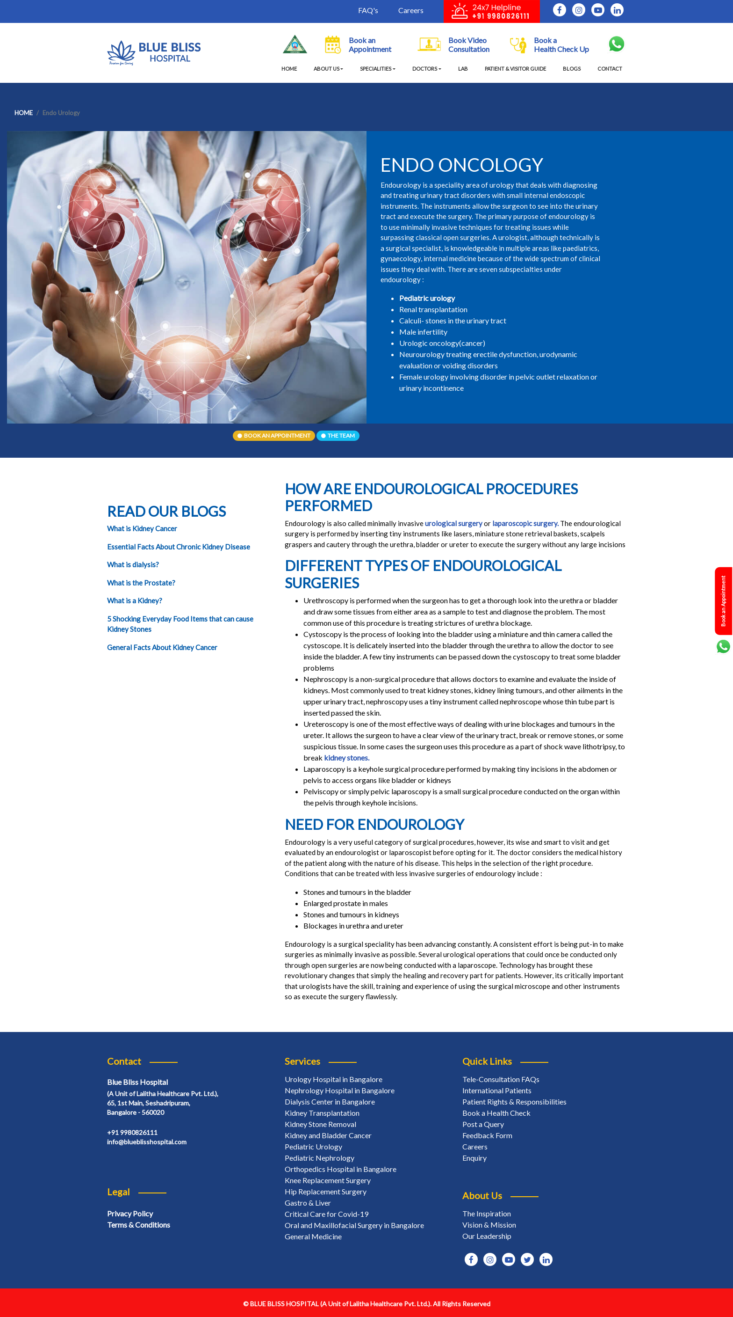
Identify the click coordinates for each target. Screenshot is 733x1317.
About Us (326, 69)
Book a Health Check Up (549, 44)
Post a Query (483, 1123)
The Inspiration (486, 1213)
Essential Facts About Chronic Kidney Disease (178, 546)
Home (23, 113)
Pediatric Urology (313, 1146)
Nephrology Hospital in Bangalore (340, 1090)
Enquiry (474, 1157)
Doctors (424, 69)
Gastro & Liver (308, 1202)
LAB (463, 69)
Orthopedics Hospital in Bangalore (340, 1168)
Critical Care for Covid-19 (326, 1213)
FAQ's (368, 10)
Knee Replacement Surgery (328, 1180)
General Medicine (313, 1236)
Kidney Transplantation (322, 1112)
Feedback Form (487, 1135)
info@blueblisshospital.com (147, 1142)
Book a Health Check (496, 1112)
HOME (291, 69)
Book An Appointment (273, 435)
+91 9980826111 (132, 1132)
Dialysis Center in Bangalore (330, 1101)
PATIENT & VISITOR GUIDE (515, 69)
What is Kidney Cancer (142, 528)
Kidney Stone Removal (320, 1123)
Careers (411, 10)
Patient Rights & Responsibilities (514, 1101)
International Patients (497, 1090)
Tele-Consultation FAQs (500, 1079)
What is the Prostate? (141, 582)
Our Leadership (486, 1235)
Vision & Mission (489, 1224)
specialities (375, 69)
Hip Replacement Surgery (325, 1191)
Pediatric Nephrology (319, 1157)
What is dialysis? (133, 564)
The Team (338, 435)
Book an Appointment (358, 44)
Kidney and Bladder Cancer (328, 1135)
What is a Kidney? (134, 600)
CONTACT (609, 69)
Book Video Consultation (453, 44)
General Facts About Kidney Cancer (162, 647)
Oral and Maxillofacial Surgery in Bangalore (354, 1225)
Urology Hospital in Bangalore (333, 1079)
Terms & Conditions (138, 1224)
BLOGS (572, 69)
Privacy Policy (130, 1213)
